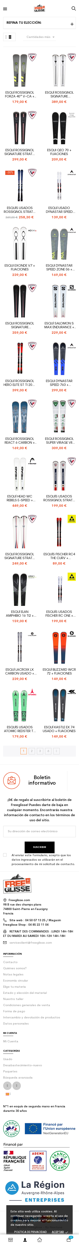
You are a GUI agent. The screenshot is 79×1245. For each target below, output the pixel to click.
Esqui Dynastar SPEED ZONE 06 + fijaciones (59, 267)
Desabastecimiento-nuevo (22, 1065)
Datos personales (16, 1023)
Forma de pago (14, 1011)
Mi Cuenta (10, 1041)
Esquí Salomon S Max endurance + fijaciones (59, 325)
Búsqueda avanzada (18, 1077)
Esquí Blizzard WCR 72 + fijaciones (59, 671)
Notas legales (13, 974)
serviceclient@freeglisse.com (30, 942)
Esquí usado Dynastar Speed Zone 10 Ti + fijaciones (59, 210)
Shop (10, 1239)
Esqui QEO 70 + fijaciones (59, 152)
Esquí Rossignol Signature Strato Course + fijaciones (19, 152)
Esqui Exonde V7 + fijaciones (20, 267)
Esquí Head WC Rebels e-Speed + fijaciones (20, 498)
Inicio (39, 1239)
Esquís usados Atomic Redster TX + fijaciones (20, 729)
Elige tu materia (14, 987)
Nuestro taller (13, 999)
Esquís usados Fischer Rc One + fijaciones (59, 614)
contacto (10, 962)
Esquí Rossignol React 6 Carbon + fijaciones (20, 441)
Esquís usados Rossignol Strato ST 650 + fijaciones (59, 498)
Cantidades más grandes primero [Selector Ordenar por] (41, 38)
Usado (7, 1059)
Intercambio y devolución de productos (31, 1017)
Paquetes (10, 1071)
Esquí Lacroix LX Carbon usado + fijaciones (19, 672)
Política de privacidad (30, 1232)
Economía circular (15, 980)
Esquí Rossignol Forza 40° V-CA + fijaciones (19, 94)
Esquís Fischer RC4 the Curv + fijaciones (59, 556)
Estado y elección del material (25, 993)
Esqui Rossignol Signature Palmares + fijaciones (19, 325)
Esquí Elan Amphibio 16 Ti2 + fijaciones (20, 614)
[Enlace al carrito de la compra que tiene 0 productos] (68, 1240)
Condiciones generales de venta (26, 1005)
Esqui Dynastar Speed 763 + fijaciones (59, 383)
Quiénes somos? (15, 968)
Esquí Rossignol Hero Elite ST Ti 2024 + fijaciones (20, 383)
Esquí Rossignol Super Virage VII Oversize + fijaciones (59, 441)
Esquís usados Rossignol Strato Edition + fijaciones (20, 210)
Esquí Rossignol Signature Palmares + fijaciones (59, 94)
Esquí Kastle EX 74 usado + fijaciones (59, 729)
